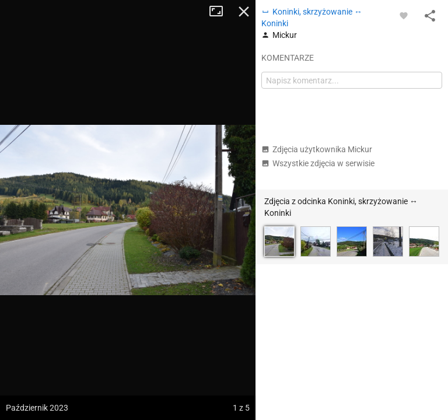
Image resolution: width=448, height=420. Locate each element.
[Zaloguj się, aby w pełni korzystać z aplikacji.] (403, 15)
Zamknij (244, 11)
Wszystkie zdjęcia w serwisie (317, 163)
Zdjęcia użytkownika (316, 149)
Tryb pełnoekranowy (220, 11)
